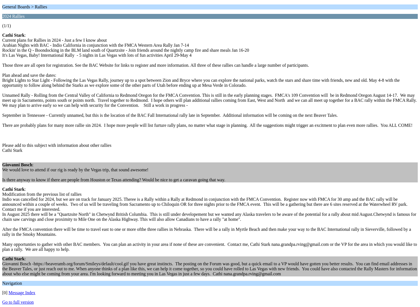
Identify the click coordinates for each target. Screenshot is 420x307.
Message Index (22, 292)
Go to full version (18, 302)
